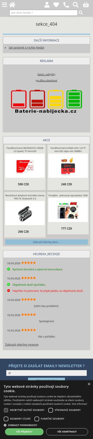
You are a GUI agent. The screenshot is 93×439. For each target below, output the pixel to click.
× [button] (88, 384)
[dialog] (46, 409)
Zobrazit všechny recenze (21, 345)
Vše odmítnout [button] (67, 431)
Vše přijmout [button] (24, 431)
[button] (46, 425)
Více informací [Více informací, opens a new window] (79, 403)
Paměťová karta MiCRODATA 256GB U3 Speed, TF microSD (24, 149)
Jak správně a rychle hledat (26, 48)
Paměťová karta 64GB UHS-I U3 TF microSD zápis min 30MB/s (68, 149)
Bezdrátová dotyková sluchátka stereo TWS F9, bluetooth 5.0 (24, 197)
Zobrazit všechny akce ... (46, 242)
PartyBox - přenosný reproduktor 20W (68, 195)
